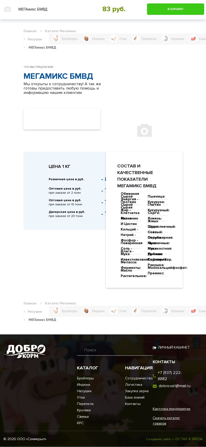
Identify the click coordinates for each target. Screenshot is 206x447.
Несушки (84, 391)
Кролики (84, 410)
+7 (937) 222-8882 (170, 375)
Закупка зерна (137, 391)
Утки (81, 397)
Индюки (83, 384)
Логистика (133, 384)
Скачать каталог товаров (166, 421)
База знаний (134, 397)
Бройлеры (85, 378)
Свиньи (83, 416)
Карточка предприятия (171, 409)
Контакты (133, 404)
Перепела (85, 404)
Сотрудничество (139, 378)
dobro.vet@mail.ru (174, 385)
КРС (80, 423)
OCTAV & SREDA (189, 439)
